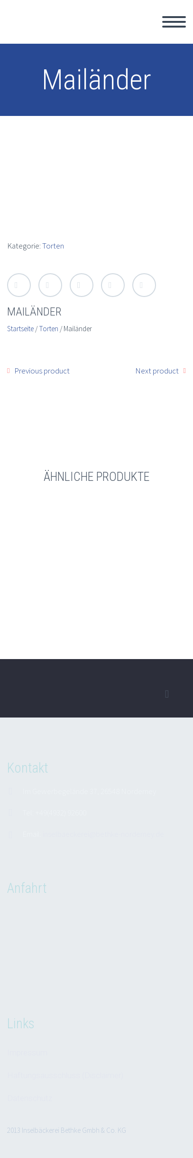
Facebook (50, 285)
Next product (157, 370)
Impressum (27, 1052)
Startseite (20, 328)
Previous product (42, 370)
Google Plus (81, 285)
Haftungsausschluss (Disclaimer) (65, 1075)
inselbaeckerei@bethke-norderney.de (103, 834)
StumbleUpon (144, 285)
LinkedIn (113, 285)
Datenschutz (29, 1098)
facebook (167, 694)
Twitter (19, 285)
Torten (53, 245)
